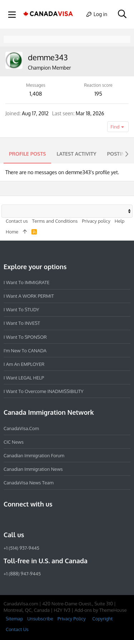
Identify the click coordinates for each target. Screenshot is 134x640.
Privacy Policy (72, 618)
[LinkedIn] (33, 519)
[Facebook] (8, 519)
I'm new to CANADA (25, 350)
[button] (12, 14)
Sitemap (14, 618)
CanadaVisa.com (21, 428)
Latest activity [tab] (76, 154)
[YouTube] (59, 519)
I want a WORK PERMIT (29, 296)
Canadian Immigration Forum (34, 455)
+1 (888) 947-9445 (22, 573)
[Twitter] (46, 519)
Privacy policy (96, 221)
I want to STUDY (21, 309)
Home (12, 232)
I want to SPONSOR (25, 337)
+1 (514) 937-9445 (21, 548)
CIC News (14, 442)
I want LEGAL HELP (24, 378)
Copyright (102, 618)
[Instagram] (20, 519)
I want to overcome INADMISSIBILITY (44, 391)
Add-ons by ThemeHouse (100, 610)
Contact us (17, 221)
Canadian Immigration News (33, 469)
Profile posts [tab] (27, 154)
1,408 (36, 93)
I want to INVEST (22, 323)
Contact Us (17, 629)
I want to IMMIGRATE (27, 282)
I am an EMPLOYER (24, 364)
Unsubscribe (40, 618)
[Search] (122, 14)
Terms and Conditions (55, 221)
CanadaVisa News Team (29, 482)
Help (120, 221)
